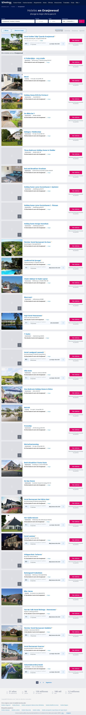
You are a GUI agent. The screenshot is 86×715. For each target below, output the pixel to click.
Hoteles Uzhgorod (5, 705)
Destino (3, 18)
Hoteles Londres (16, 710)
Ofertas (50, 3)
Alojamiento (37, 3)
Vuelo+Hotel (17, 3)
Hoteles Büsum (16, 705)
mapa (41, 40)
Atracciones (58, 3)
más (62, 713)
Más (77, 3)
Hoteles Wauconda (26, 710)
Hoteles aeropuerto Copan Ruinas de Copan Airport (54, 710)
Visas (72, 3)
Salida (50, 18)
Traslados (66, 3)
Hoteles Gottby (36, 710)
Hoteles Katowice (5, 710)
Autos (45, 3)
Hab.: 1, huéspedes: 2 (68, 21)
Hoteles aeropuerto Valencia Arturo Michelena (33, 705)
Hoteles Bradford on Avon (52, 705)
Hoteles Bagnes (64, 705)
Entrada (37, 18)
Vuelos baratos (27, 3)
